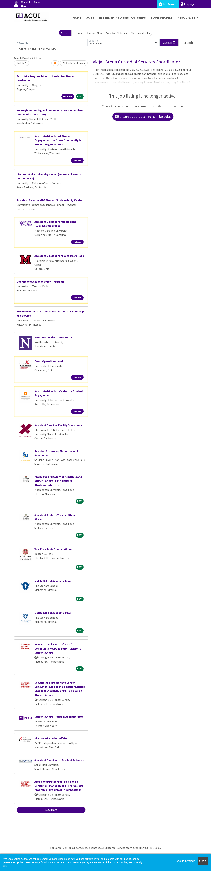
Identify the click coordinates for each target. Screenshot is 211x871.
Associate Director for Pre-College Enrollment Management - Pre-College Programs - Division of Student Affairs (58, 786)
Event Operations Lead (48, 361)
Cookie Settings (185, 860)
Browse (78, 33)
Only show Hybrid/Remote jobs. (37, 48)
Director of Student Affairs (50, 738)
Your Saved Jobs (140, 33)
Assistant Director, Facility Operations (58, 425)
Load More (51, 810)
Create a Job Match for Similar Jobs (143, 116)
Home (77, 17)
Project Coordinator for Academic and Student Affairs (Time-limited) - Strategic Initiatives (58, 481)
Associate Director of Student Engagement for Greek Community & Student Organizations (57, 140)
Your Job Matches (116, 33)
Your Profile (162, 17)
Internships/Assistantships (122, 17)
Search (65, 33)
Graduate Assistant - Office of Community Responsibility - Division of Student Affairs (58, 648)
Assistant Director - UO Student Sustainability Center (50, 200)
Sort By (20, 62)
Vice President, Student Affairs (53, 549)
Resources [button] (186, 17)
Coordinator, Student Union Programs (40, 281)
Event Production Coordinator (53, 337)
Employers (189, 4)
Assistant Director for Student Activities (59, 760)
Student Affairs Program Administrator (58, 716)
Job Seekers (168, 4)
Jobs (90, 17)
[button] (187, 42)
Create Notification (74, 62)
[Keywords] (51, 42)
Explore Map (94, 33)
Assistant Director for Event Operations (59, 255)
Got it (202, 860)
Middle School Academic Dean (52, 581)
